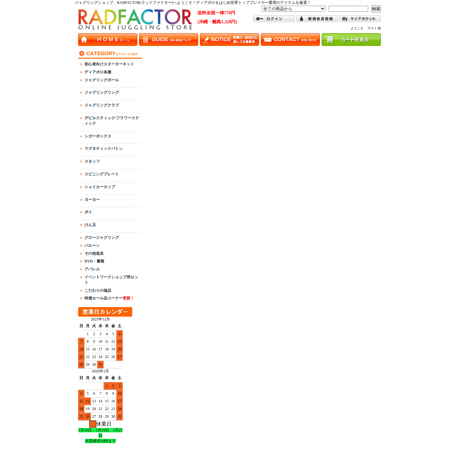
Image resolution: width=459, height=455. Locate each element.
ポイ (88, 212)
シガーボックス (97, 136)
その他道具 (94, 253)
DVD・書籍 (94, 261)
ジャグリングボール (101, 80)
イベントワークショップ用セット (111, 280)
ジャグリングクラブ (101, 105)
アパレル (92, 269)
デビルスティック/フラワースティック (111, 121)
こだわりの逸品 (97, 290)
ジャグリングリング (101, 92)
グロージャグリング (101, 237)
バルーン (92, 245)
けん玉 (90, 225)
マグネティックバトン (103, 148)
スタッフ (92, 161)
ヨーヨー (92, 199)
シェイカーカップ (99, 187)
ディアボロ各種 (97, 72)
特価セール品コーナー (109, 298)
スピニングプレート (101, 174)
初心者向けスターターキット (109, 64)
